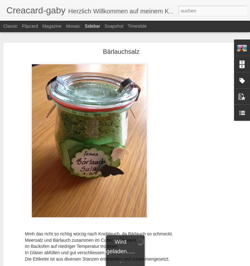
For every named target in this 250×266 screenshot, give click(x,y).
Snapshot (114, 26)
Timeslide (137, 26)
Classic (10, 26)
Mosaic (73, 26)
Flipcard (30, 26)
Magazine (52, 26)
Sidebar (92, 26)
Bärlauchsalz (121, 51)
